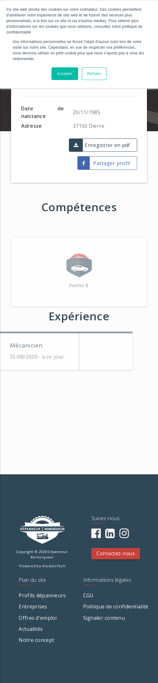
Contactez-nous (115, 553)
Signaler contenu (104, 617)
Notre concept (36, 640)
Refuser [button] (94, 73)
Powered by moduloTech (42, 565)
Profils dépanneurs (42, 595)
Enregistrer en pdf (107, 145)
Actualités (31, 628)
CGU (88, 595)
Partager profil (111, 163)
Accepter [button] (65, 73)
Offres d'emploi (38, 617)
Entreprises (33, 606)
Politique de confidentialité (116, 606)
